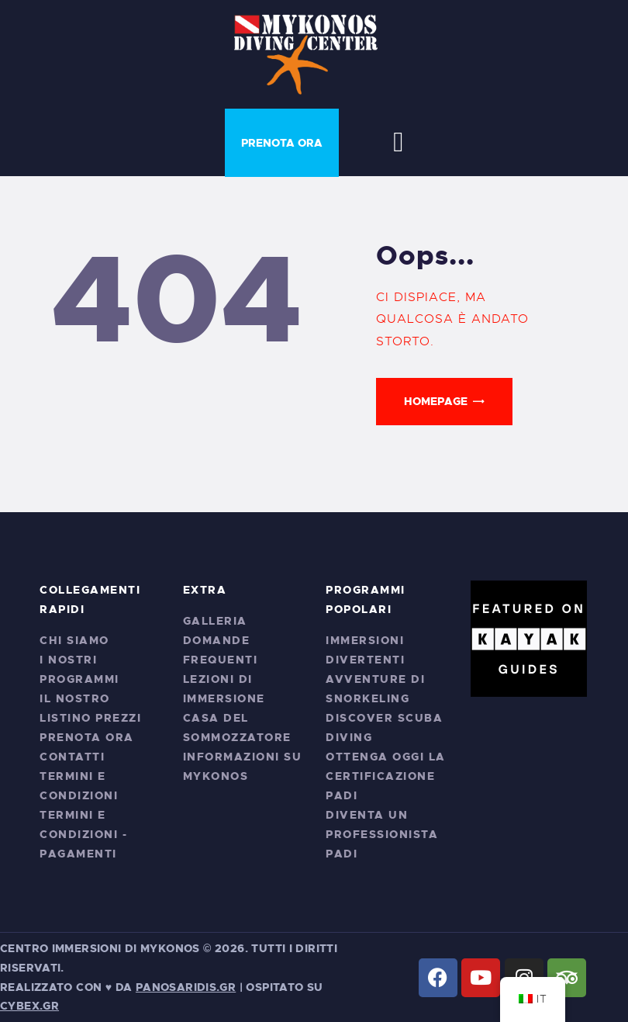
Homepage (436, 401)
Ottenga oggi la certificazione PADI (386, 776)
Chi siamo (74, 640)
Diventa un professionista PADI (382, 834)
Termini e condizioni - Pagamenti (83, 834)
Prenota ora (87, 737)
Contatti (72, 757)
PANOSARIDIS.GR (186, 987)
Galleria (215, 621)
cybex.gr (29, 1006)
